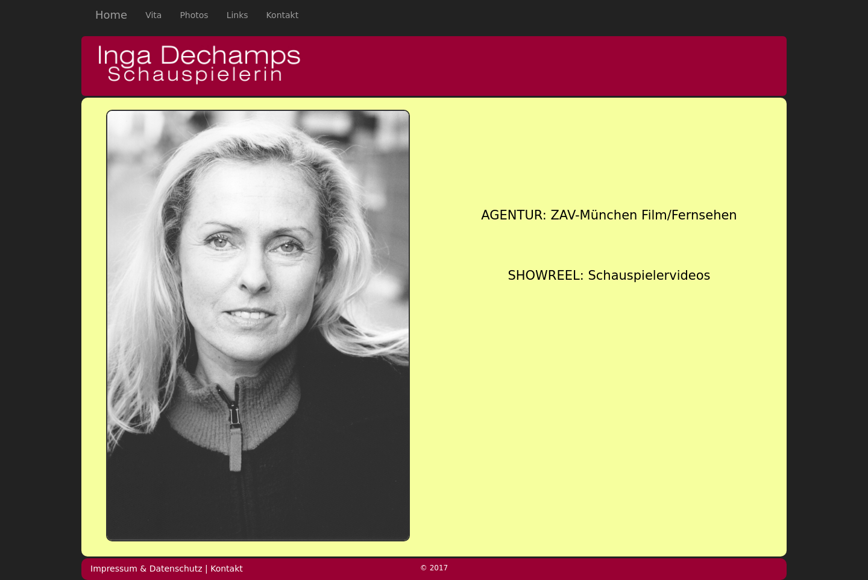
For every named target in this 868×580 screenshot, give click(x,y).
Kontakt (282, 15)
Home (111, 14)
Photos (194, 15)
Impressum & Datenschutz (146, 568)
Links (237, 15)
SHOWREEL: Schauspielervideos (609, 275)
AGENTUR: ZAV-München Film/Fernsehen (609, 215)
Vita (158, 14)
